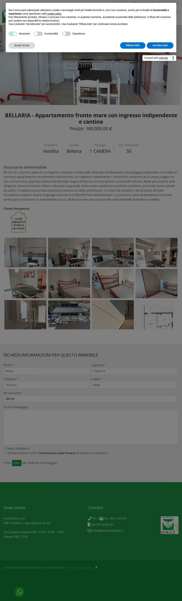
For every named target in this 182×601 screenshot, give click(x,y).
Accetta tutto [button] (160, 45)
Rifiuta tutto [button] (133, 45)
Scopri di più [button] (21, 45)
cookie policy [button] (54, 13)
